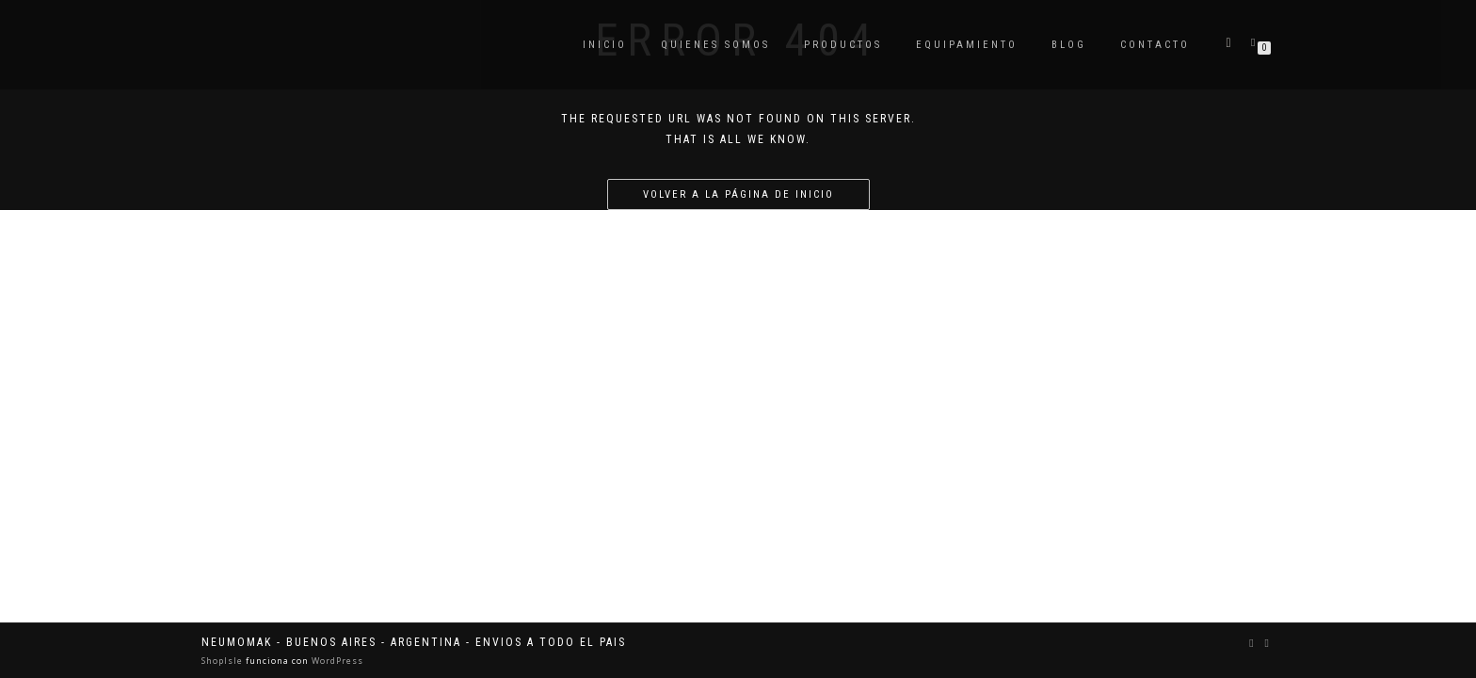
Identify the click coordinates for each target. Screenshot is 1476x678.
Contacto (1155, 45)
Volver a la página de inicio (738, 194)
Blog (1068, 45)
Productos (843, 45)
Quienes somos (715, 45)
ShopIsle (223, 660)
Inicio (605, 45)
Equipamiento (967, 45)
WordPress (336, 660)
